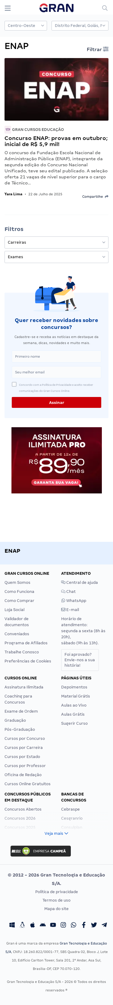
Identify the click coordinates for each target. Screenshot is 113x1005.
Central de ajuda (79, 582)
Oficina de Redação (23, 774)
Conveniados (17, 634)
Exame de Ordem (21, 711)
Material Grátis (75, 696)
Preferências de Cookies (28, 661)
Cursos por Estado (22, 756)
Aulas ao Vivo (73, 705)
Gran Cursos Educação (34, 129)
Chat (68, 591)
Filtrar (97, 49)
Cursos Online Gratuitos (28, 784)
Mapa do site (56, 908)
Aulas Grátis (73, 714)
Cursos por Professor (25, 765)
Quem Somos (17, 582)
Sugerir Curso (74, 723)
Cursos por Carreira (24, 747)
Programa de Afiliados (26, 643)
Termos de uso (56, 900)
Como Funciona (19, 591)
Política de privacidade (56, 892)
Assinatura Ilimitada (24, 687)
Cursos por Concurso (25, 738)
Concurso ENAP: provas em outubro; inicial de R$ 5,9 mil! (56, 141)
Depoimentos (74, 687)
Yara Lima (13, 194)
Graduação (15, 720)
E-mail (70, 609)
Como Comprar (19, 600)
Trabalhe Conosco (22, 652)
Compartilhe (95, 197)
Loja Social (14, 609)
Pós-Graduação (20, 729)
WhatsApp (73, 600)
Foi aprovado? (79, 660)
